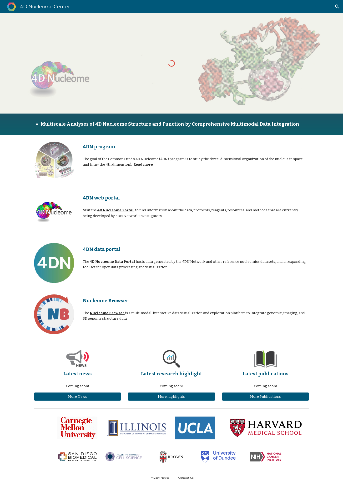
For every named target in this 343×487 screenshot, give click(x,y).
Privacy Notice (159, 477)
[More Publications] (265, 396)
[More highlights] (171, 396)
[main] (171, 124)
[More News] (77, 396)
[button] (337, 6)
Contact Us (185, 477)
